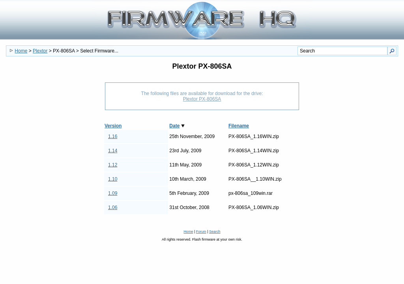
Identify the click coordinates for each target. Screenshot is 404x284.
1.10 (112, 179)
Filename (238, 126)
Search (215, 232)
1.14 (112, 150)
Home (21, 51)
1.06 (112, 207)
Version (113, 126)
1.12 (112, 165)
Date (174, 126)
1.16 (112, 136)
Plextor (40, 51)
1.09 (112, 193)
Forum (201, 232)
